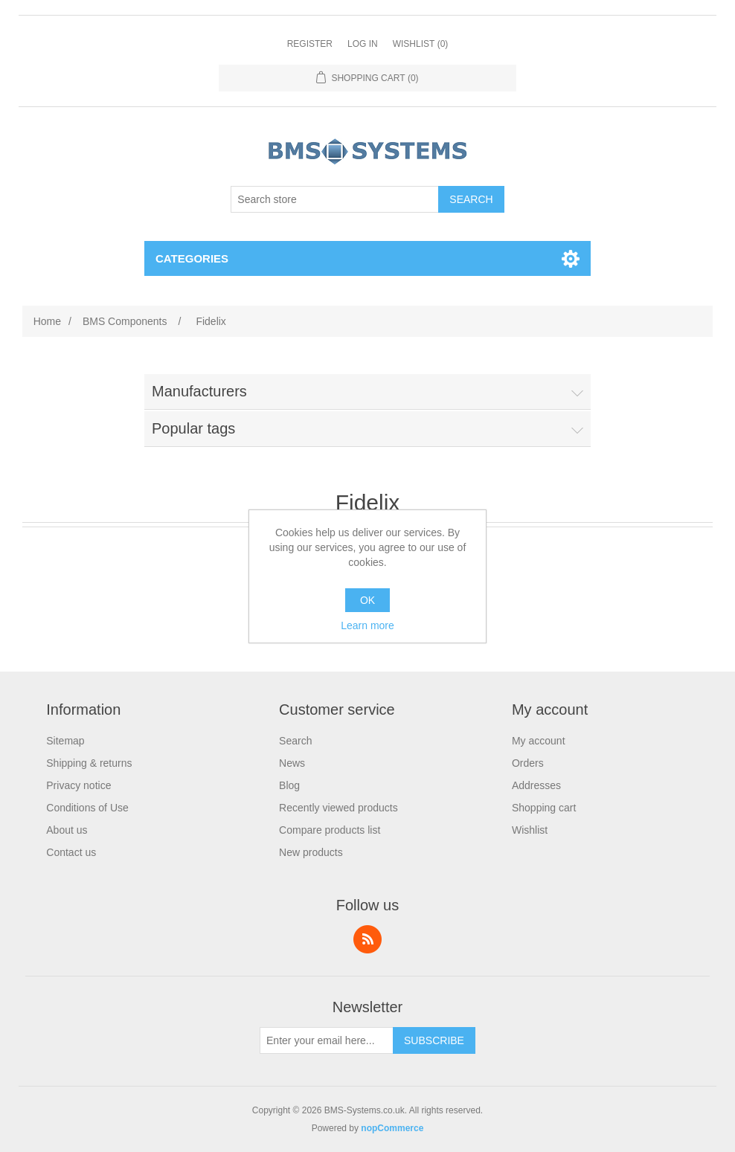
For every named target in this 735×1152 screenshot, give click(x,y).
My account (538, 741)
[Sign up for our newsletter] (327, 1040)
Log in (362, 44)
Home (47, 321)
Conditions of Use (87, 808)
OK (367, 600)
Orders (528, 763)
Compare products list (329, 830)
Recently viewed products (338, 808)
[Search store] (335, 199)
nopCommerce (392, 1128)
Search (295, 741)
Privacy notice (78, 785)
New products (311, 852)
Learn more (367, 625)
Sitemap (65, 741)
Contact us (71, 852)
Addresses (536, 785)
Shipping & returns (89, 763)
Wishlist (530, 830)
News (292, 763)
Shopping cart (544, 808)
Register (310, 44)
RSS (367, 939)
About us (66, 830)
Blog (289, 785)
